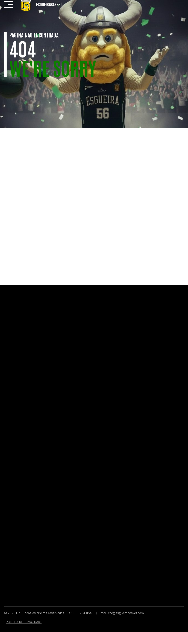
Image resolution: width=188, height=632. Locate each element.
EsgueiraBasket (49, 4)
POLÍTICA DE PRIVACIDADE (24, 622)
